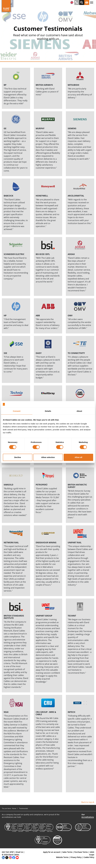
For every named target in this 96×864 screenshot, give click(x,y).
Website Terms (62, 857)
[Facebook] (13, 857)
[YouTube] (17, 857)
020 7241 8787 (8, 852)
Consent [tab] (16, 411)
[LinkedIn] (3, 857)
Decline (17, 457)
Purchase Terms (81, 852)
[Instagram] (10, 857)
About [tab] (79, 411)
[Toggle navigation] (91, 2)
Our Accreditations (87, 815)
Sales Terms (67, 852)
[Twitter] (6, 857)
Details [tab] (48, 411)
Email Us (19, 852)
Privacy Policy (75, 857)
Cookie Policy (88, 857)
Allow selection (48, 457)
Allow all (78, 457)
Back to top (87, 802)
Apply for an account (51, 852)
